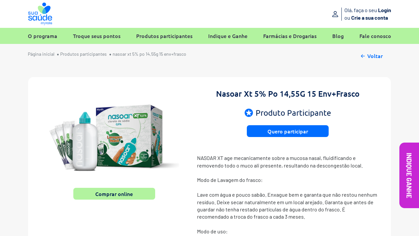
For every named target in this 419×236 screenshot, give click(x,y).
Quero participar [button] (287, 131)
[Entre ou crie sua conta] (349, 14)
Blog (338, 36)
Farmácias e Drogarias (290, 36)
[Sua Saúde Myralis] (40, 14)
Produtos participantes (164, 36)
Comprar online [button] (114, 193)
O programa (42, 36)
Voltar (371, 55)
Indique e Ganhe (227, 36)
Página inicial (41, 54)
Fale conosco (375, 36)
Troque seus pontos (96, 36)
